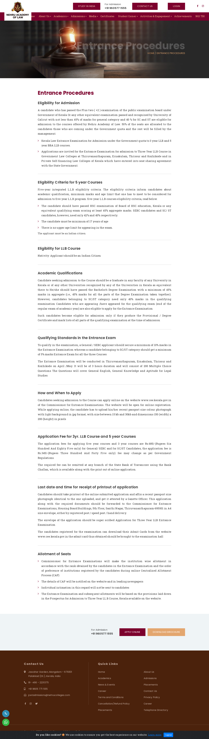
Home (31, 16)
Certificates (107, 16)
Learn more (155, 734)
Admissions (78, 16)
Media (92, 16)
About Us (44, 16)
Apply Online (132, 632)
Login (176, 6)
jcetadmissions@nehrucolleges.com (49, 695)
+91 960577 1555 (115, 8)
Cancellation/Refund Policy (114, 703)
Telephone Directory (156, 710)
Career (102, 691)
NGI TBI (200, 16)
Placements (151, 684)
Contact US (145, 6)
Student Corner (127, 16)
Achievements (183, 16)
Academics (60, 16)
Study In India (86, 6)
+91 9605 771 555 (38, 689)
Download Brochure (166, 632)
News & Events (106, 684)
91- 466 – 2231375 (38, 682)
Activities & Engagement (155, 16)
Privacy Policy (152, 697)
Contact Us (150, 691)
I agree (168, 734)
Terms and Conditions (111, 697)
